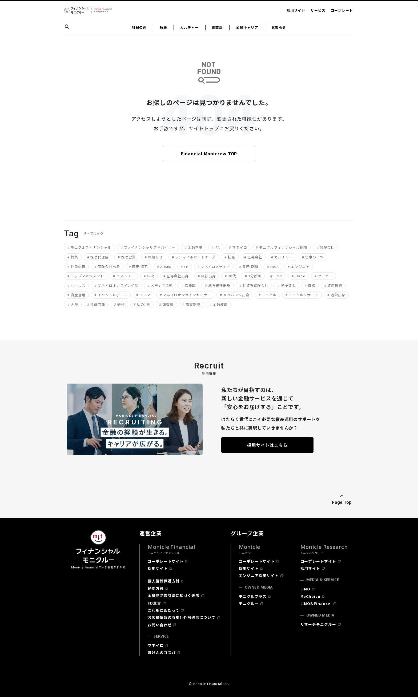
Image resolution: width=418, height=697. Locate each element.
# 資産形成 (333, 285)
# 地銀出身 (336, 294)
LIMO (305, 588)
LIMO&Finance (316, 603)
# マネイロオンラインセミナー (185, 294)
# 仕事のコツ (313, 257)
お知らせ (278, 27)
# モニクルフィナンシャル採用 (281, 247)
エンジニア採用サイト (259, 575)
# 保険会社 (325, 247)
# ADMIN (164, 266)
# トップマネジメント (85, 275)
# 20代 (230, 275)
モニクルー (249, 603)
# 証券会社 (253, 257)
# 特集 (72, 257)
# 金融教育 (218, 304)
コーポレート (342, 10)
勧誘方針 (156, 588)
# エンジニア (299, 266)
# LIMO (276, 275)
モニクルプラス (253, 596)
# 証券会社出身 (176, 275)
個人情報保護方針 (163, 580)
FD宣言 (154, 603)
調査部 (217, 27)
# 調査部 (166, 304)
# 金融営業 (193, 247)
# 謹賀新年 (191, 304)
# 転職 (229, 257)
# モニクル (267, 294)
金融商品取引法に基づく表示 (173, 595)
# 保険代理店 (98, 257)
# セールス (76, 285)
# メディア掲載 (159, 285)
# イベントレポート (110, 294)
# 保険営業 (127, 257)
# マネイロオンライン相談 (116, 285)
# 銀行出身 (207, 275)
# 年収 (149, 275)
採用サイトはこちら (267, 445)
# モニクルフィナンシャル (89, 247)
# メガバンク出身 (234, 294)
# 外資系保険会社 (253, 285)
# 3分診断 (253, 275)
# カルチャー (282, 257)
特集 (163, 27)
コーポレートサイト (165, 561)
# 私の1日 (142, 304)
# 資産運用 (76, 294)
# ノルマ (143, 294)
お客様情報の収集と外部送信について (181, 617)
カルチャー (189, 27)
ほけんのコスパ (161, 652)
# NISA (273, 266)
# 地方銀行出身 (217, 285)
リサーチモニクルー (318, 624)
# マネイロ (238, 247)
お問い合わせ (159, 624)
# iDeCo (299, 275)
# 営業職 (189, 285)
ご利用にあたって (163, 610)
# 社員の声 (76, 266)
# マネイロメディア (214, 266)
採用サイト (296, 10)
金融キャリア (247, 27)
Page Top (342, 502)
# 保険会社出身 (107, 266)
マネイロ (156, 645)
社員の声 (139, 27)
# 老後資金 (286, 285)
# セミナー (323, 275)
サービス (318, 10)
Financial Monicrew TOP (209, 153)
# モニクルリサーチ (302, 294)
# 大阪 (72, 304)
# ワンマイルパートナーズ (194, 257)
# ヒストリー (124, 275)
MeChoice (310, 596)
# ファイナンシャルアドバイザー (147, 247)
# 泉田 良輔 (248, 266)
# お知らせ (154, 257)
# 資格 (310, 285)
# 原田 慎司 (138, 266)
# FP (184, 266)
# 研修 (119, 304)
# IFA (216, 247)
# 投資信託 (96, 304)
